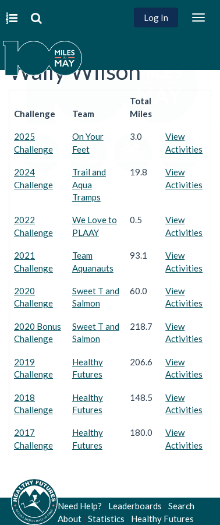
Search (181, 506)
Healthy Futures (162, 518)
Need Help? (80, 506)
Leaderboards (135, 506)
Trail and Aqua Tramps (89, 184)
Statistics (106, 518)
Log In (156, 17)
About (69, 518)
